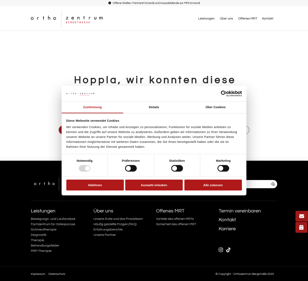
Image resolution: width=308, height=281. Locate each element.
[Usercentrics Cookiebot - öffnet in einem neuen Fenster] (224, 94)
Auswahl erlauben (154, 185)
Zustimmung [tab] (92, 107)
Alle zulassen (213, 185)
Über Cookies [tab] (216, 107)
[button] (207, 18)
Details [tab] (154, 107)
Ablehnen (95, 185)
